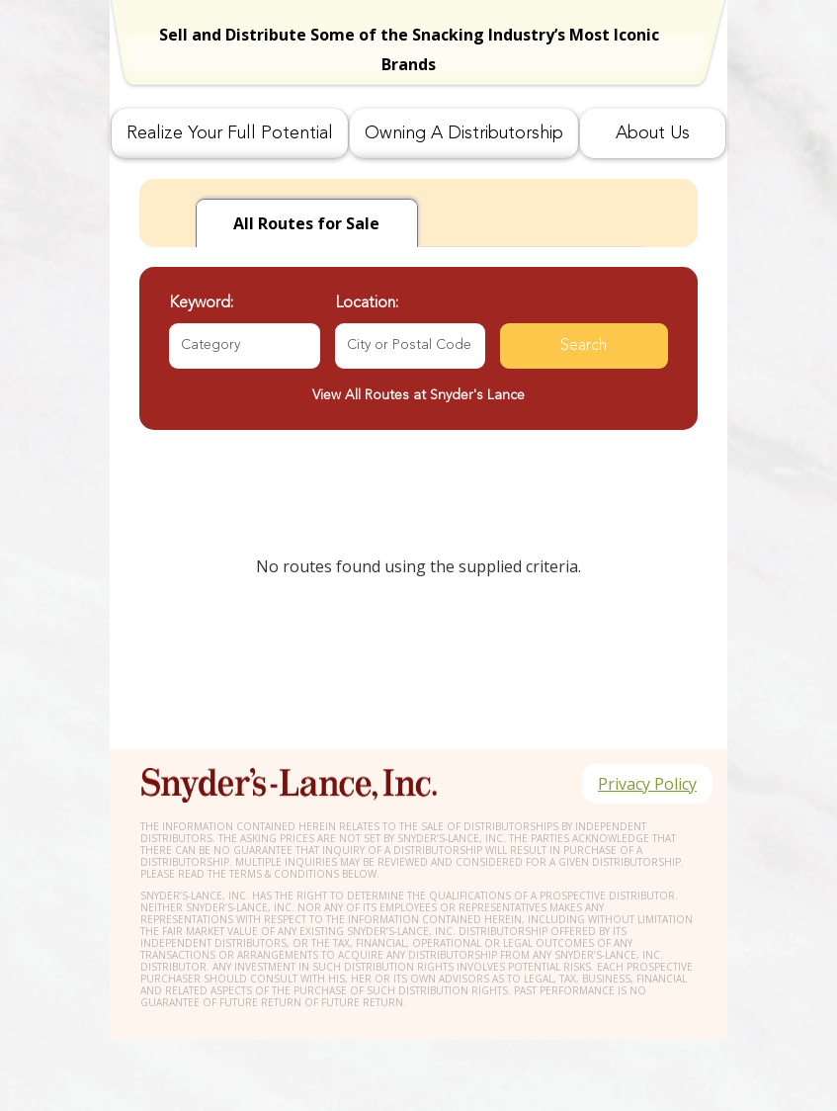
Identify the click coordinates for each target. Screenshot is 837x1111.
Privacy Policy (647, 784)
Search (583, 346)
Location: (366, 303)
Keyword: (201, 303)
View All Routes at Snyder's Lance (418, 395)
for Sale (306, 223)
